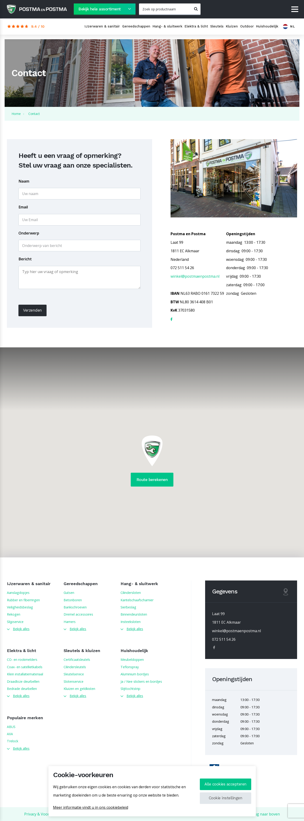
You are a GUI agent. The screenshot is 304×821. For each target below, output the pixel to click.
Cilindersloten (131, 592)
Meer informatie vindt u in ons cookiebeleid (90, 807)
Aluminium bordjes (135, 674)
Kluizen (232, 26)
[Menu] (295, 9)
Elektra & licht (196, 26)
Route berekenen (152, 479)
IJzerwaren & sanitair (102, 26)
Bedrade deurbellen (22, 688)
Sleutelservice (74, 674)
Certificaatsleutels (77, 659)
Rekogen (13, 614)
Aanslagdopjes (18, 592)
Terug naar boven (264, 814)
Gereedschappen (136, 26)
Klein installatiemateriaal (25, 674)
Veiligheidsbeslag (20, 607)
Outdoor (247, 26)
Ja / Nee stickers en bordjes (141, 681)
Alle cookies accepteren (225, 784)
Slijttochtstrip (130, 688)
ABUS (11, 727)
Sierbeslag (128, 607)
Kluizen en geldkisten (79, 688)
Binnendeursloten (134, 614)
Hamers (70, 622)
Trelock (12, 741)
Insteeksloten (131, 622)
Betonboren (73, 600)
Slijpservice (15, 622)
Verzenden (32, 310)
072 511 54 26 (224, 639)
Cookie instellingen (225, 798)
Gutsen (69, 592)
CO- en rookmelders (22, 659)
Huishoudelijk (267, 26)
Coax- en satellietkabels (24, 667)
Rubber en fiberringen (23, 600)
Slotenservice (73, 681)
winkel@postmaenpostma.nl (195, 276)
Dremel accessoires (78, 614)
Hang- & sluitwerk (167, 26)
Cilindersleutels (75, 667)
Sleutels (217, 26)
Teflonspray (130, 667)
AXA (10, 734)
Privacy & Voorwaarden (44, 814)
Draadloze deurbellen (23, 681)
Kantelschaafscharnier (137, 600)
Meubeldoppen (132, 659)
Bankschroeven (75, 607)
